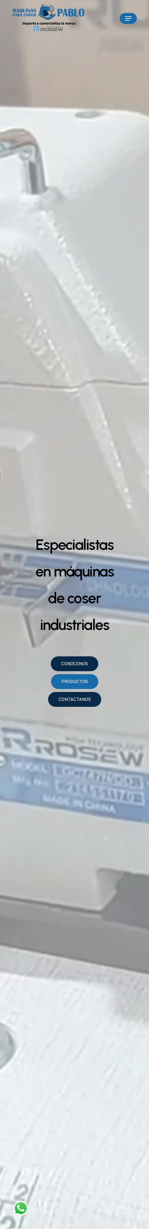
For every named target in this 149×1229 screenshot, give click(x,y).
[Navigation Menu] (128, 18)
